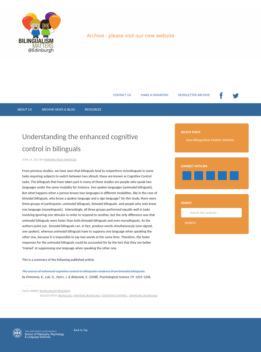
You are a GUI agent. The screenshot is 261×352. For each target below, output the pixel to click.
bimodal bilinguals (87, 295)
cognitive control (115, 295)
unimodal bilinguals (143, 295)
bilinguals (65, 295)
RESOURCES (93, 110)
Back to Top (81, 330)
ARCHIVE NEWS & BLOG (58, 110)
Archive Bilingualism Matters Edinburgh (61, 42)
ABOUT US (24, 110)
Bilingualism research (55, 291)
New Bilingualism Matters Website (210, 140)
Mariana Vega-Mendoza (60, 159)
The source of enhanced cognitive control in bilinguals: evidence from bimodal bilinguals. (83, 271)
